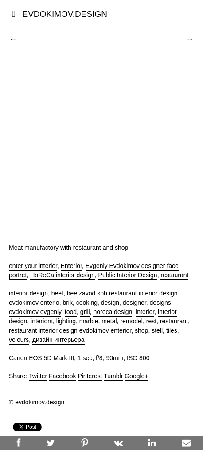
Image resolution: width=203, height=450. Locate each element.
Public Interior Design (127, 275)
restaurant (174, 275)
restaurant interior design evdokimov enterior (70, 330)
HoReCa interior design (62, 275)
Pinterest (90, 376)
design (110, 302)
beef (57, 293)
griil (85, 311)
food (71, 311)
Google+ (136, 376)
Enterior (71, 265)
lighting (66, 321)
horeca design (112, 311)
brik (67, 302)
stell (157, 330)
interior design (28, 293)
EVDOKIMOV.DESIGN (64, 14)
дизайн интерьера (58, 339)
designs (160, 302)
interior (145, 311)
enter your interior (33, 265)
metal (109, 321)
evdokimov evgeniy (35, 311)
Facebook (62, 376)
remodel (131, 321)
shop (141, 330)
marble (88, 321)
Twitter (38, 376)
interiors (42, 321)
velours (19, 339)
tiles (171, 330)
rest (151, 321)
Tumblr (113, 376)
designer (134, 302)
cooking (87, 302)
